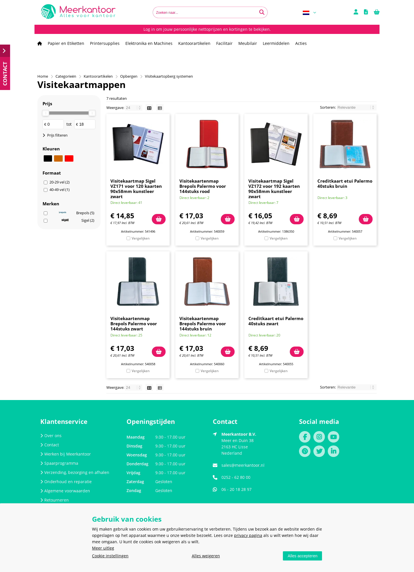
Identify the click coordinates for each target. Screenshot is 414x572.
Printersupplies (105, 43)
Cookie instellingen (110, 555)
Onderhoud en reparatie (66, 481)
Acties (301, 43)
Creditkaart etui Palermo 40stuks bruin (344, 183)
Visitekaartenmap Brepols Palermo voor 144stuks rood (202, 186)
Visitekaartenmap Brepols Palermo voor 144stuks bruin (202, 323)
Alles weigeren (206, 555)
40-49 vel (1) (59, 189)
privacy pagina (248, 535)
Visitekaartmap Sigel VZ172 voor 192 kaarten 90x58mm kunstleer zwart (274, 188)
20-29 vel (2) (59, 182)
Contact (49, 444)
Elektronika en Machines (148, 43)
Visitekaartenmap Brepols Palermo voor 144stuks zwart (133, 323)
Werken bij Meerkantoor (65, 454)
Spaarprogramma (59, 463)
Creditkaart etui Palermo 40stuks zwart (275, 320)
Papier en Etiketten (66, 43)
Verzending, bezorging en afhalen (74, 472)
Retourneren (54, 500)
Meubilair (247, 43)
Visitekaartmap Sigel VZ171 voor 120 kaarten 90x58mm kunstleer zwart (136, 188)
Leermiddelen (276, 43)
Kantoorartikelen (194, 43)
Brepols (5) (76, 212)
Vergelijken (141, 238)
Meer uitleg (103, 548)
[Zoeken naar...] (262, 12)
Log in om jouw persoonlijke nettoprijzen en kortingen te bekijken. (207, 29)
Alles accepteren (302, 556)
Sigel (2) (78, 220)
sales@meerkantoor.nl (242, 465)
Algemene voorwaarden (65, 490)
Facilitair (224, 43)
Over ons (51, 435)
